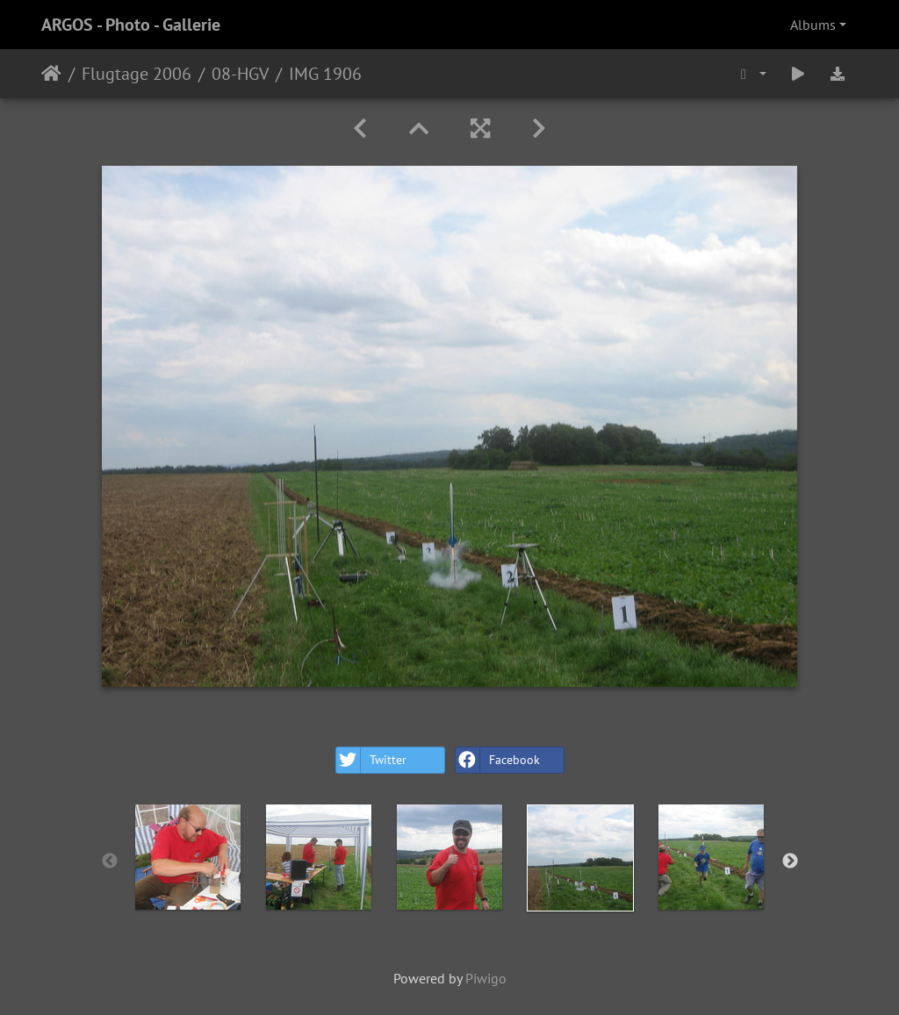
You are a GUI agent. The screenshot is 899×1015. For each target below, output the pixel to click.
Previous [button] (110, 861)
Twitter (371, 760)
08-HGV (240, 73)
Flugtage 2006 (136, 73)
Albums (813, 24)
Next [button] (790, 861)
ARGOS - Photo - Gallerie (130, 24)
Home (51, 74)
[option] (188, 857)
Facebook (498, 760)
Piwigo (486, 978)
